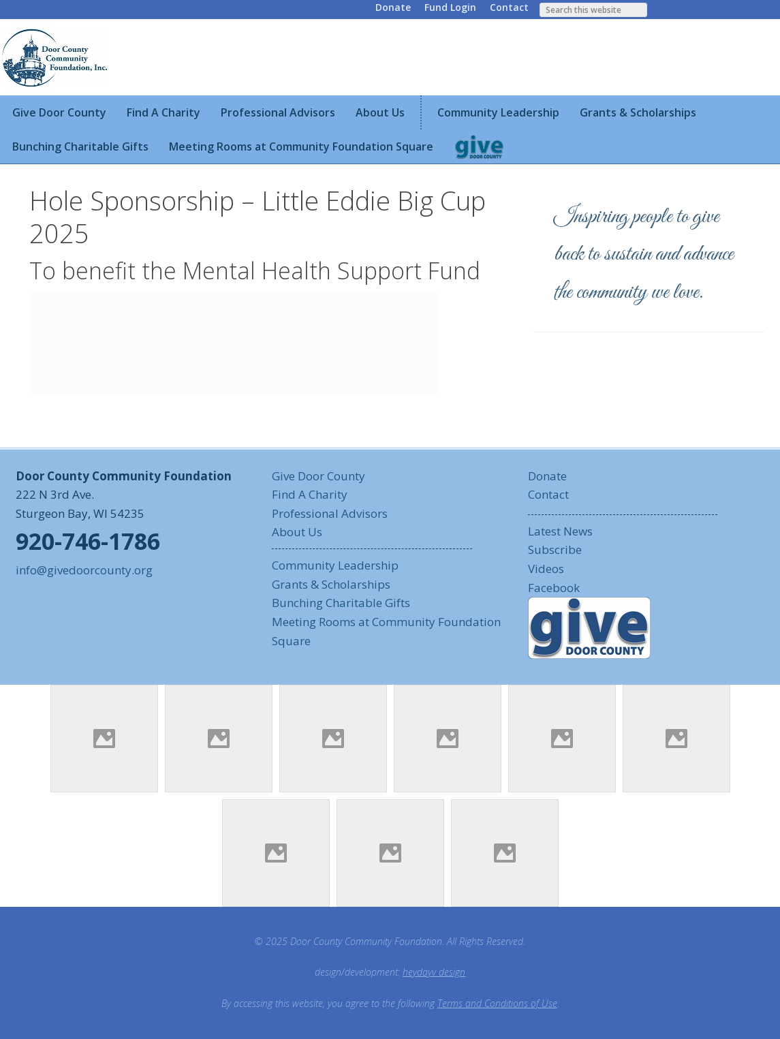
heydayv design (434, 971)
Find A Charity (309, 494)
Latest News (560, 531)
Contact (509, 7)
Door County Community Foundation (56, 57)
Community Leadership (335, 565)
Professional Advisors (330, 513)
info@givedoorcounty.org (84, 570)
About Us (297, 532)
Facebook (554, 587)
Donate (393, 7)
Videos (546, 568)
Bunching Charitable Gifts (341, 602)
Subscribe (555, 549)
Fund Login (450, 7)
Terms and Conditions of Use (497, 1003)
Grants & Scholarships (331, 584)
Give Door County (318, 476)
